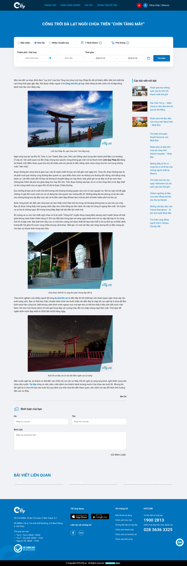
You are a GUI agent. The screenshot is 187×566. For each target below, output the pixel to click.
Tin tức (89, 5)
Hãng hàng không (70, 5)
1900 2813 (154, 520)
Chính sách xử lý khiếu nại (126, 534)
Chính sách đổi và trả (124, 539)
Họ (15, 416)
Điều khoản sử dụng (123, 515)
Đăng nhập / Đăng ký (159, 5)
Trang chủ (50, 5)
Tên (74, 416)
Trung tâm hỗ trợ (107, 5)
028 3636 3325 (158, 529)
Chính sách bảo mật (123, 520)
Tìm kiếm (161, 58)
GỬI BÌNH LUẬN (118, 455)
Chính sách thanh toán (124, 530)
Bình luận (18, 429)
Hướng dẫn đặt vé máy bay (126, 525)
